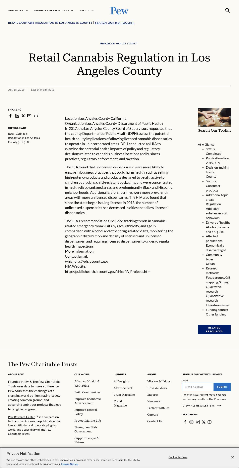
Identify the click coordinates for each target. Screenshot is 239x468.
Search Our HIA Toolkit (114, 22)
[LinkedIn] (197, 422)
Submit (222, 386)
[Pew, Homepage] (120, 10)
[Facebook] (185, 422)
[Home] (42, 364)
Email (185, 380)
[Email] (198, 387)
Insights (120, 374)
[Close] (232, 459)
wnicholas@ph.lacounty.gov (87, 261)
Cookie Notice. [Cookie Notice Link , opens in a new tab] (69, 465)
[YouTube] (209, 422)
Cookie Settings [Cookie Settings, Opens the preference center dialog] (178, 459)
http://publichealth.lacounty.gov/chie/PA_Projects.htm (108, 271)
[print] (36, 115)
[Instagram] (191, 422)
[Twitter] (203, 422)
